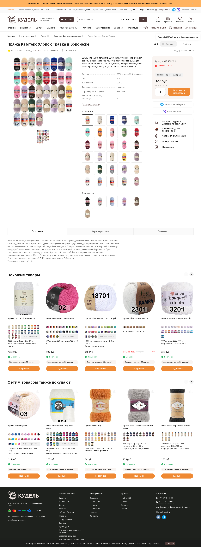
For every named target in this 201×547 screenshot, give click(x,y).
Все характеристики (91, 104)
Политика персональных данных (20, 516)
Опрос (95, 9)
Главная (11, 36)
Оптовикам (61, 9)
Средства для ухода (67, 536)
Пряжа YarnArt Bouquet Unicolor (176, 318)
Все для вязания (26, 36)
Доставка (94, 498)
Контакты (94, 516)
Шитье (39, 27)
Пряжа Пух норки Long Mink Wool (59, 427)
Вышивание (25, 27)
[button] (186, 274)
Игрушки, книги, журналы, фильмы (70, 531)
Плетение (86, 27)
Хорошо (170, 543)
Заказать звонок (189, 9)
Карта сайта (40, 516)
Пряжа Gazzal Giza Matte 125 (22, 318)
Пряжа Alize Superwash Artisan (175, 425)
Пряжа (43, 36)
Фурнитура (133, 27)
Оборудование (102, 27)
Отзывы (123, 9)
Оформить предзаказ (179, 91)
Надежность (168, 147)
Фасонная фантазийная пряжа (67, 36)
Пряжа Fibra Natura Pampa (135, 318)
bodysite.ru (23, 520)
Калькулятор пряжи (108, 9)
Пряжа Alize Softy (93, 425)
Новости (93, 505)
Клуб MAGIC (126, 498)
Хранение (118, 27)
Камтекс (37, 50)
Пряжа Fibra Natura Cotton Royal (100, 318)
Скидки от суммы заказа (174, 135)
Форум (124, 501)
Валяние (51, 27)
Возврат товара (170, 141)
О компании (95, 501)
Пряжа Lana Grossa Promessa (60, 318)
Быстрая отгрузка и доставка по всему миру (174, 122)
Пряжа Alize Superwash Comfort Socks (138, 427)
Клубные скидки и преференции (171, 129)
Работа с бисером (68, 27)
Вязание (12, 27)
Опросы (124, 505)
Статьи (124, 508)
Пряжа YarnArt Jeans (17, 425)
